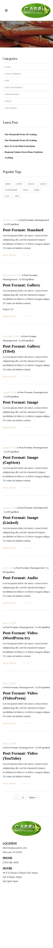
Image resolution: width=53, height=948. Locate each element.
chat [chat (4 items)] (25, 190)
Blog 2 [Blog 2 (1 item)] (43, 184)
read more (9, 255)
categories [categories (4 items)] (11, 190)
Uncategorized (13, 87)
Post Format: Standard (23, 229)
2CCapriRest (13, 224)
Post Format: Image (20, 402)
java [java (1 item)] (7, 196)
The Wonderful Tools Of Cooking (21, 134)
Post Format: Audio (20, 577)
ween (8, 101)
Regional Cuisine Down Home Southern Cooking (24, 155)
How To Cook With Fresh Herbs (20, 146)
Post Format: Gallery (21, 285)
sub (7, 81)
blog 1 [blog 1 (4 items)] (31, 184)
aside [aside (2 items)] (7, 184)
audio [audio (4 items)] (19, 184)
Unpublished (12, 94)
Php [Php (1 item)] (17, 196)
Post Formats (13, 74)
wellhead (11, 108)
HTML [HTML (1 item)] (36, 190)
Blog (8, 67)
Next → (33, 797)
